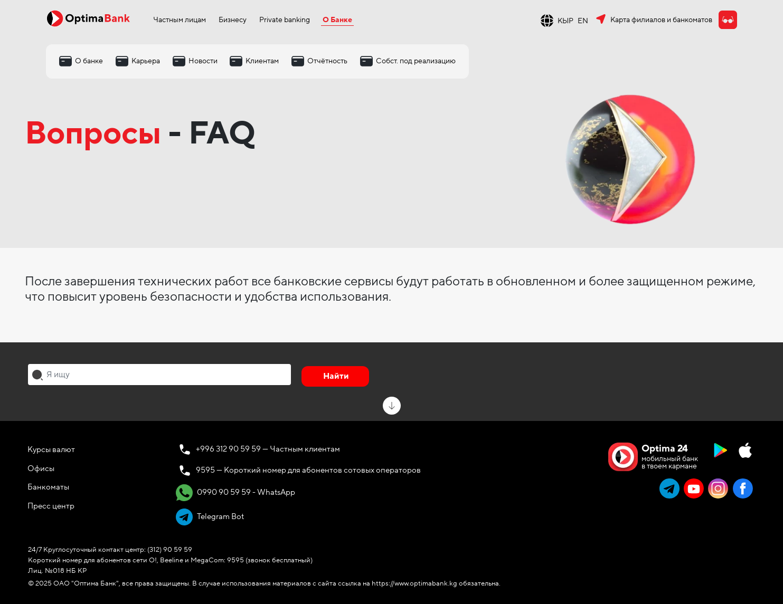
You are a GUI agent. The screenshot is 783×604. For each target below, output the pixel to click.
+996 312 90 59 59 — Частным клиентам (268, 449)
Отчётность (327, 61)
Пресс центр (50, 506)
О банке (89, 61)
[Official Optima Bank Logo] (88, 18)
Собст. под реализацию (416, 61)
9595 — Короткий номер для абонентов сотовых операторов (308, 470)
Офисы (40, 468)
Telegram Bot (210, 517)
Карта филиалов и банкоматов (661, 20)
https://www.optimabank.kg (414, 583)
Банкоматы (48, 487)
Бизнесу (233, 20)
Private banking (284, 20)
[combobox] (159, 374)
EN (583, 21)
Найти (336, 376)
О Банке (337, 20)
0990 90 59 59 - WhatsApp (235, 492)
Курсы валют (51, 449)
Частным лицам (179, 20)
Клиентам (262, 61)
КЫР (565, 21)
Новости (203, 61)
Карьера (145, 61)
